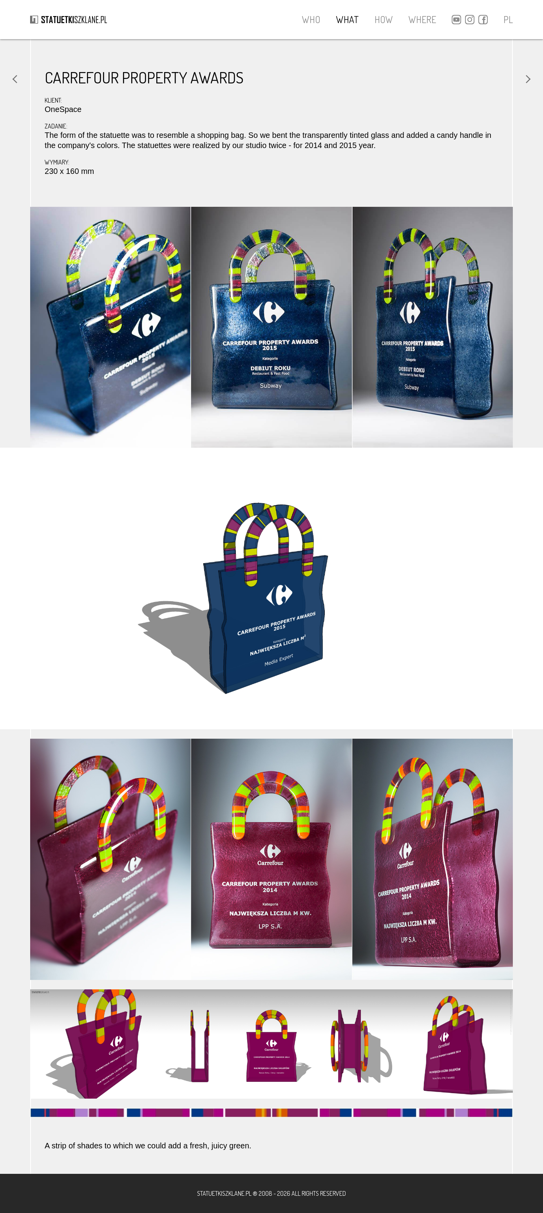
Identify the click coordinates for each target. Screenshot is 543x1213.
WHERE (422, 19)
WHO (311, 19)
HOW (384, 19)
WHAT (347, 19)
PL (508, 19)
